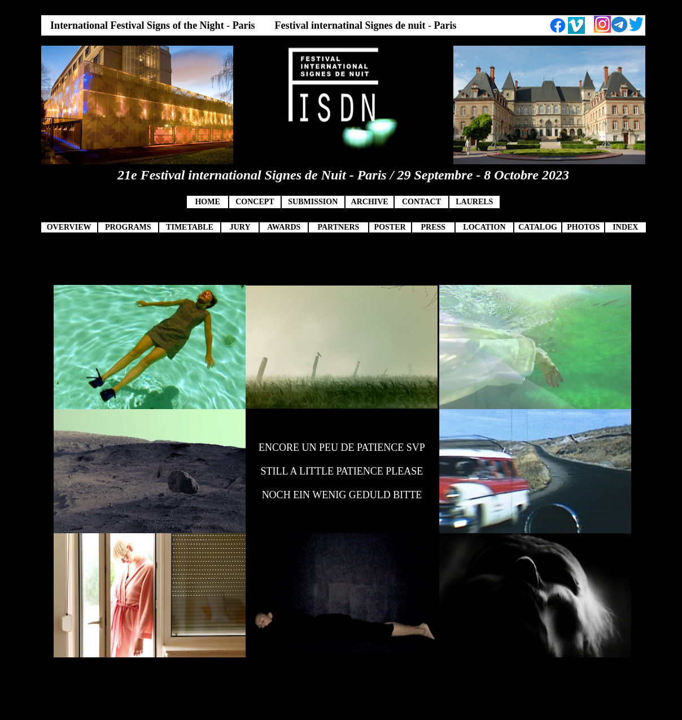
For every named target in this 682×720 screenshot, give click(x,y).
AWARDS (283, 227)
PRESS (433, 227)
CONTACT (421, 201)
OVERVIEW (69, 227)
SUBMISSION (313, 201)
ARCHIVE (369, 201)
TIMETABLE (189, 227)
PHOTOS (583, 227)
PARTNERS (338, 227)
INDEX (625, 227)
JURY (240, 227)
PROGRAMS (128, 227)
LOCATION (484, 227)
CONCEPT (254, 201)
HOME (207, 201)
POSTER (390, 227)
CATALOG (537, 227)
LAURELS (474, 201)
